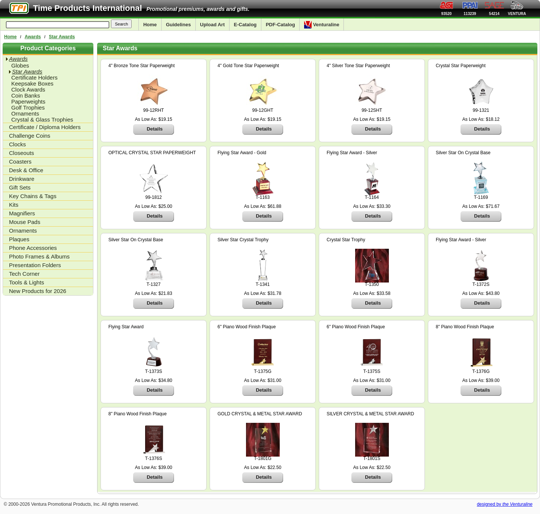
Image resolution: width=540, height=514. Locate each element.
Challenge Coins (29, 135)
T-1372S (480, 284)
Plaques (19, 239)
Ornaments (25, 114)
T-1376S (153, 458)
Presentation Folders (35, 265)
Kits (13, 204)
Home (150, 24)
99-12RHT (153, 110)
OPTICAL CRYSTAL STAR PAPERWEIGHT (152, 152)
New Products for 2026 (37, 291)
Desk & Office (26, 170)
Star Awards (62, 36)
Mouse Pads (24, 222)
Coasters (20, 161)
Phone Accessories (33, 248)
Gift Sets (20, 187)
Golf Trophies (28, 108)
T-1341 (263, 284)
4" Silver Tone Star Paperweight (358, 65)
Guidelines (178, 24)
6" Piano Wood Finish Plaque (247, 326)
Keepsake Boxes (32, 84)
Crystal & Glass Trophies (42, 120)
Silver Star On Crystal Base (463, 152)
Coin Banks (25, 96)
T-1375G (263, 371)
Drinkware (21, 179)
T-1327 (153, 284)
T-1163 (263, 197)
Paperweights (28, 102)
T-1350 (372, 284)
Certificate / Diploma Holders (45, 127)
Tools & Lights (26, 282)
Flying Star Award (126, 326)
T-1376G (481, 371)
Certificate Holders (34, 78)
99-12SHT (372, 110)
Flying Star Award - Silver (352, 152)
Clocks (17, 144)
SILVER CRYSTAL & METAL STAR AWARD (370, 413)
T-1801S (371, 458)
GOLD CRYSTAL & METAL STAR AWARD (260, 413)
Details (155, 129)
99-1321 (480, 110)
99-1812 (153, 197)
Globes (20, 66)
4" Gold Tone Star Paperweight (248, 65)
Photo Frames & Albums (39, 256)
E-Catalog (245, 24)
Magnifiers (22, 213)
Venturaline (321, 25)
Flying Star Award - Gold (242, 152)
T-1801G (263, 458)
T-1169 (481, 197)
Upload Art (212, 24)
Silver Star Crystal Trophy (243, 239)
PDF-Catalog (280, 24)
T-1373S (153, 371)
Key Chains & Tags (32, 196)
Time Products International (87, 8)
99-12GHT (262, 110)
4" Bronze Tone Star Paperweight (141, 65)
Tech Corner (24, 274)
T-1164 (372, 197)
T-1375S (371, 371)
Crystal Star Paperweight (461, 65)
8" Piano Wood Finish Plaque (465, 326)
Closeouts (21, 153)
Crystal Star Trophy (346, 239)
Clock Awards (28, 90)
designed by (504, 504)
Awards (33, 36)
